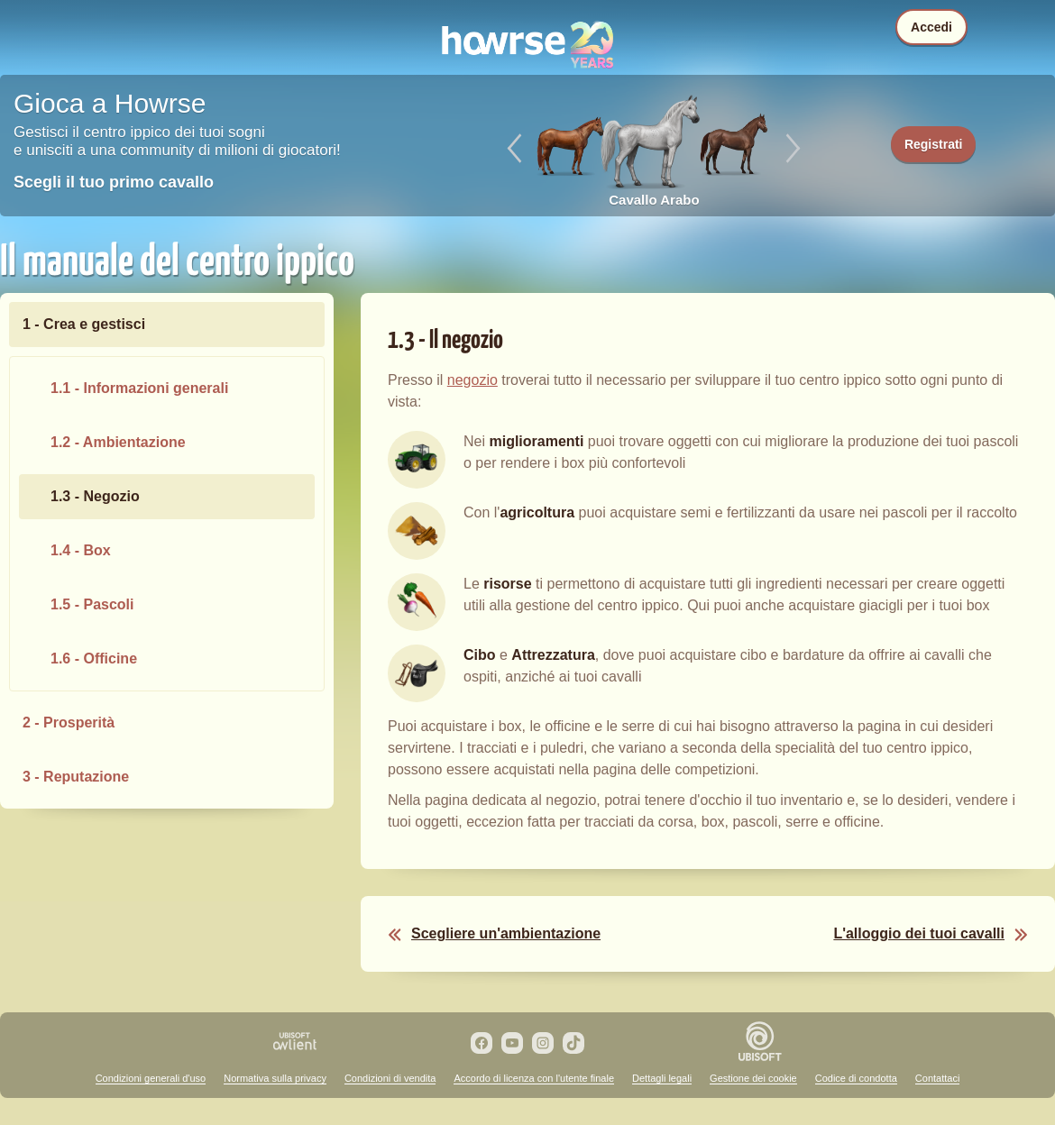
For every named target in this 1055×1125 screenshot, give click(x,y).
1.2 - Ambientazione (118, 442)
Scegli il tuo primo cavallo (114, 182)
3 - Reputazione (76, 776)
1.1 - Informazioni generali (139, 388)
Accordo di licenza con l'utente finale (534, 1078)
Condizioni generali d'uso (151, 1078)
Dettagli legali (662, 1078)
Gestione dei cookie (753, 1078)
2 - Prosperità (69, 722)
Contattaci (937, 1078)
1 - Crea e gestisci (84, 324)
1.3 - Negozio (95, 496)
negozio (472, 380)
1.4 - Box (80, 550)
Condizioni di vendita (390, 1078)
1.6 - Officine (93, 658)
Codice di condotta (856, 1078)
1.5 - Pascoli (92, 604)
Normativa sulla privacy (275, 1078)
